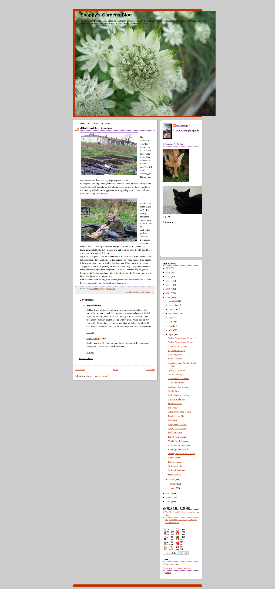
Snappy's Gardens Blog (106, 15)
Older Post (150, 369)
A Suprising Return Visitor (180, 445)
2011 (168, 285)
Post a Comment (86, 358)
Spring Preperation (176, 370)
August (172, 317)
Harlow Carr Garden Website (178, 568)
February (173, 484)
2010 (168, 289)
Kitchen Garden (175, 462)
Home (115, 369)
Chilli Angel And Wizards (179, 395)
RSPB (168, 572)
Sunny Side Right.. (176, 374)
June (171, 326)
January (172, 488)
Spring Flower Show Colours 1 (182, 342)
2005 (168, 501)
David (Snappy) (93, 338)
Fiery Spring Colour (177, 437)
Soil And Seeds (175, 466)
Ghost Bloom (174, 458)
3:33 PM (90, 332)
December (173, 301)
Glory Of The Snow (177, 428)
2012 (168, 281)
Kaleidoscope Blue (176, 416)
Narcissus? (173, 420)
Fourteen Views (175, 403)
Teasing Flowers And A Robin (181, 453)
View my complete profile (187, 130)
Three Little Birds (176, 383)
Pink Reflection (175, 432)
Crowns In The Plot (177, 399)
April (171, 334)
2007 (168, 493)
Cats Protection (172, 564)
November (174, 305)
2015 (168, 268)
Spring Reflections (176, 470)
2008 (168, 297)
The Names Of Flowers (178, 378)
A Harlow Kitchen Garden (180, 412)
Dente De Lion (174, 474)
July (171, 322)
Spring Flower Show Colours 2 (182, 338)
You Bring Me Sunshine (179, 441)
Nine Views (173, 408)
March (172, 479)
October (172, 309)
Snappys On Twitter (174, 144)
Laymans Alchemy (176, 350)
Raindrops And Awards (178, 449)
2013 (168, 276)
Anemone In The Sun (177, 424)
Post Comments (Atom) (97, 376)
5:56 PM (90, 352)
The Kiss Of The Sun (177, 346)
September (174, 313)
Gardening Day (175, 354)
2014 (168, 272)
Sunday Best (173, 391)
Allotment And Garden (178, 387)
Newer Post (80, 369)
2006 (168, 497)
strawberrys (147, 292)
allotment (137, 292)
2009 (168, 293)
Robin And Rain (175, 359)
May (171, 330)
